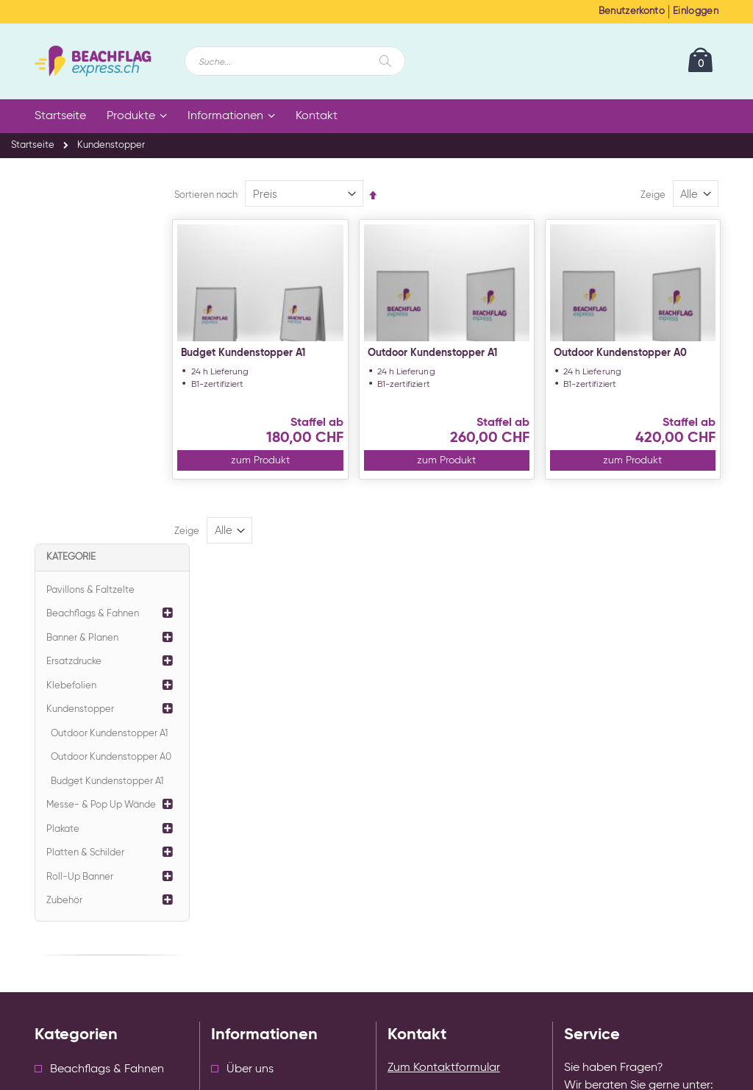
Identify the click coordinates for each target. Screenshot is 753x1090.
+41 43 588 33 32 (639, 754)
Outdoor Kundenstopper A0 (630, 353)
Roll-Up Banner (79, 514)
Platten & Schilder (85, 489)
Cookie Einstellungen (266, 858)
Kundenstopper (80, 346)
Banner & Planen (82, 274)
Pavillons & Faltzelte (90, 227)
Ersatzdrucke (73, 298)
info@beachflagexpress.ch (655, 791)
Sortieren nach (237, 195)
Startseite (32, 145)
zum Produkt (286, 460)
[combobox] (295, 61)
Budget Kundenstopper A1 (275, 353)
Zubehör (64, 537)
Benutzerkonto (632, 11)
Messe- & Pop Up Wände (101, 441)
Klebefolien (71, 322)
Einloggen (695, 11)
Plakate (62, 466)
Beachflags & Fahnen (92, 250)
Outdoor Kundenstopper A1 (453, 353)
